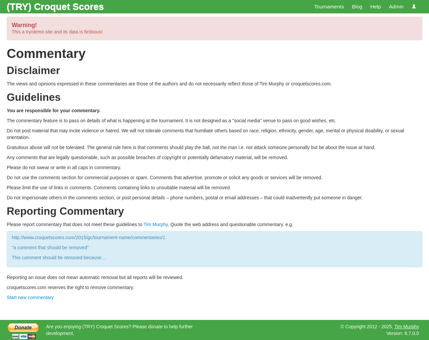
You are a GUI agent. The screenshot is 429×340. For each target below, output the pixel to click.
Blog (357, 6)
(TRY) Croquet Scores (55, 6)
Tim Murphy (155, 224)
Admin (396, 6)
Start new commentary (30, 297)
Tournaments (329, 6)
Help (375, 6)
